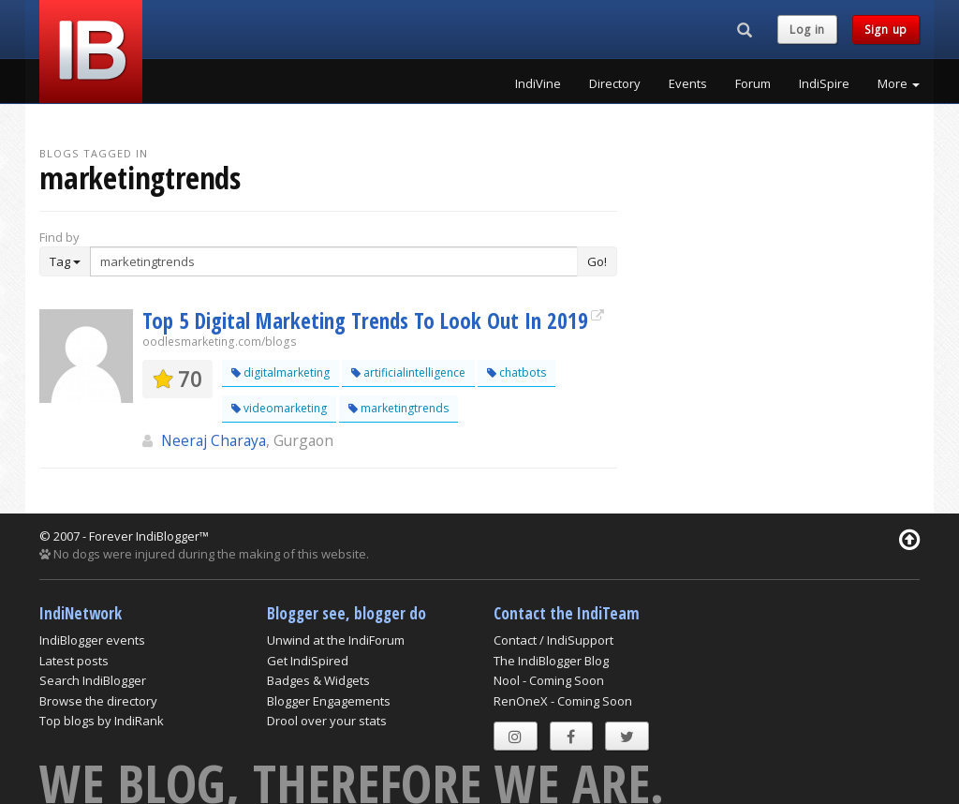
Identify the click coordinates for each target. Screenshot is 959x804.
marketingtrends (398, 408)
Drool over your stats (327, 720)
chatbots (516, 372)
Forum (753, 83)
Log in (807, 29)
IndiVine (538, 83)
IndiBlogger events (92, 640)
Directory (615, 83)
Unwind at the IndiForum (336, 640)
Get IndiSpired (307, 660)
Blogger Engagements (329, 700)
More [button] (899, 83)
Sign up (885, 29)
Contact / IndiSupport (553, 640)
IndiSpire (824, 83)
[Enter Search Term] (334, 261)
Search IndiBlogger (92, 680)
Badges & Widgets (318, 680)
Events (688, 83)
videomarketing (279, 408)
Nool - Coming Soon (549, 680)
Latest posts (74, 660)
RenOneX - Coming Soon (563, 700)
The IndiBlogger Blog (551, 660)
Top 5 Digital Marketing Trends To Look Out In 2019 (365, 320)
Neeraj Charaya (213, 440)
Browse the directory (98, 700)
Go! (597, 261)
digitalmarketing (280, 372)
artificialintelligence (408, 372)
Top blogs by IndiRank (101, 720)
